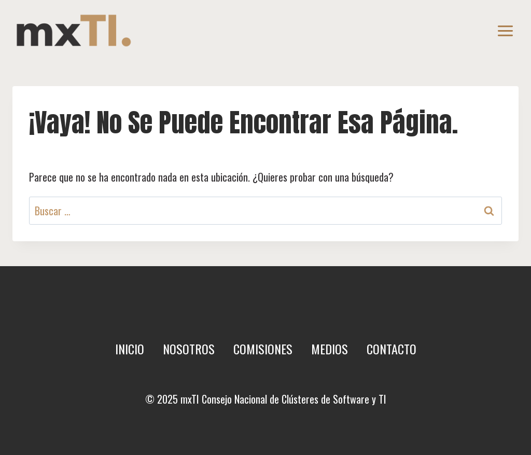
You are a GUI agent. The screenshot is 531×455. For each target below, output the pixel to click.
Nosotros (189, 348)
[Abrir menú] (505, 31)
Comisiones (262, 348)
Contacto (391, 348)
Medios (329, 348)
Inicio (129, 348)
